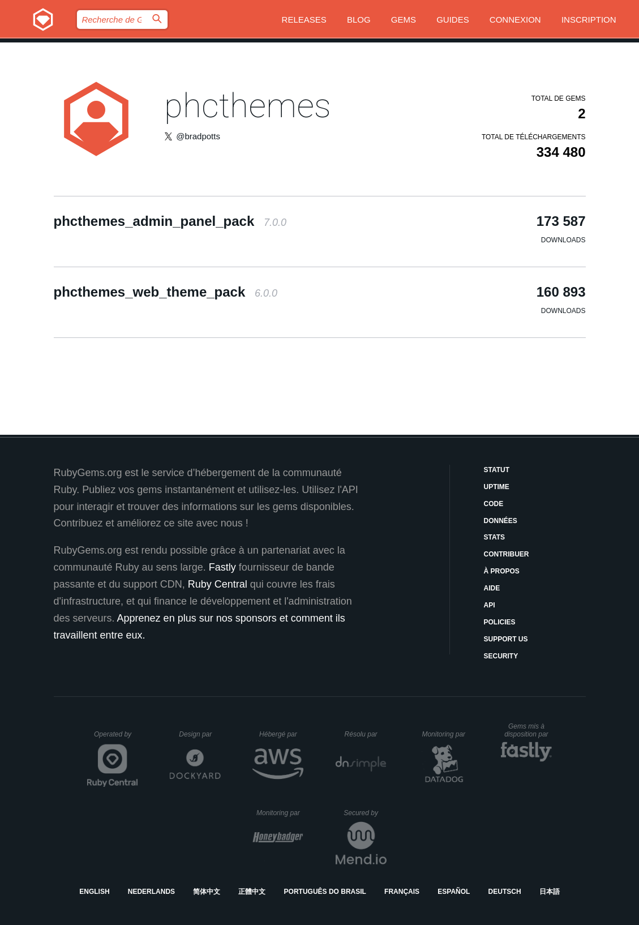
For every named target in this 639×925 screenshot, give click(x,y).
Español (454, 892)
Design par (200, 734)
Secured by (365, 813)
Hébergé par (281, 734)
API (489, 605)
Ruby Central (217, 584)
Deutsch (504, 892)
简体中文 (206, 892)
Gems (403, 19)
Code (494, 504)
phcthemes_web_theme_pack (166, 291)
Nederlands (151, 892)
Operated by (116, 738)
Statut (497, 470)
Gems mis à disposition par (528, 730)
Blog (359, 19)
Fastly (222, 567)
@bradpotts (198, 136)
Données (500, 521)
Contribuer (506, 554)
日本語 (549, 892)
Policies (500, 622)
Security (501, 656)
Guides (452, 19)
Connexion (515, 19)
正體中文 (251, 892)
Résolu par (366, 734)
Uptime (496, 487)
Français (401, 892)
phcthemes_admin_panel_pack (170, 221)
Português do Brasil (325, 892)
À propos (502, 571)
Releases (304, 19)
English (94, 892)
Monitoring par (445, 734)
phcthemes (247, 105)
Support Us (506, 639)
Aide (492, 588)
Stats (494, 537)
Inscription (588, 19)
